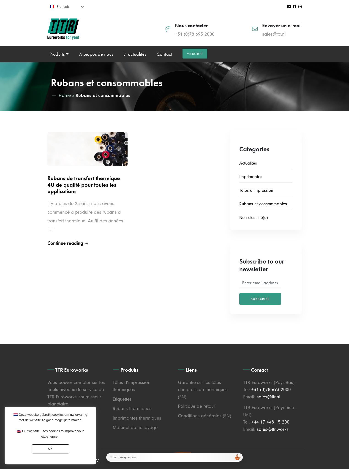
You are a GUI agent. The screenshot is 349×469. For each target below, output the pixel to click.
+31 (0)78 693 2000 (195, 34)
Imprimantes (250, 176)
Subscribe (260, 299)
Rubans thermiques (132, 408)
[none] (66, 6)
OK (50, 448)
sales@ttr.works (273, 429)
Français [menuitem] (63, 7)
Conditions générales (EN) (204, 415)
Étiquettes (122, 399)
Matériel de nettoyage (135, 427)
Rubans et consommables (263, 203)
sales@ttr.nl (274, 34)
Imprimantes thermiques (137, 418)
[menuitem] (66, 6)
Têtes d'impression (256, 190)
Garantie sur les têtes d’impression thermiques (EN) (203, 390)
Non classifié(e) (253, 217)
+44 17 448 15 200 (270, 422)
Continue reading (67, 243)
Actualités (248, 163)
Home (65, 95)
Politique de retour (196, 406)
